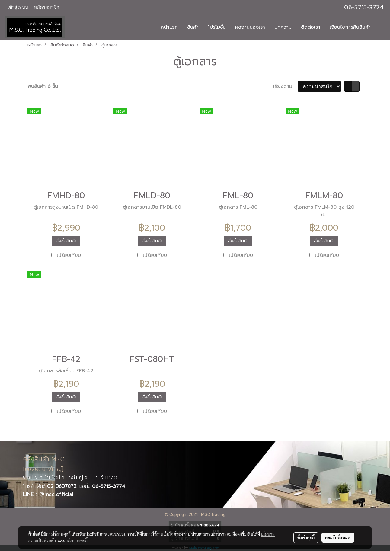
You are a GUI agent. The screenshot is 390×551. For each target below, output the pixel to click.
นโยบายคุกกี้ (77, 540)
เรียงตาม (285, 86)
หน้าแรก (169, 27)
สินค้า (193, 27)
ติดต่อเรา (310, 27)
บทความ (283, 27)
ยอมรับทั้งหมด (337, 537)
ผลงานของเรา (250, 27)
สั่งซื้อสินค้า (66, 241)
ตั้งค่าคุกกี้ (306, 537)
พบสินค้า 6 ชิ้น (42, 86)
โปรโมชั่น (217, 27)
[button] (380, 27)
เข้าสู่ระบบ (18, 7)
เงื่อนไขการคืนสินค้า (350, 27)
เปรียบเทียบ (69, 255)
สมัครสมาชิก (46, 7)
